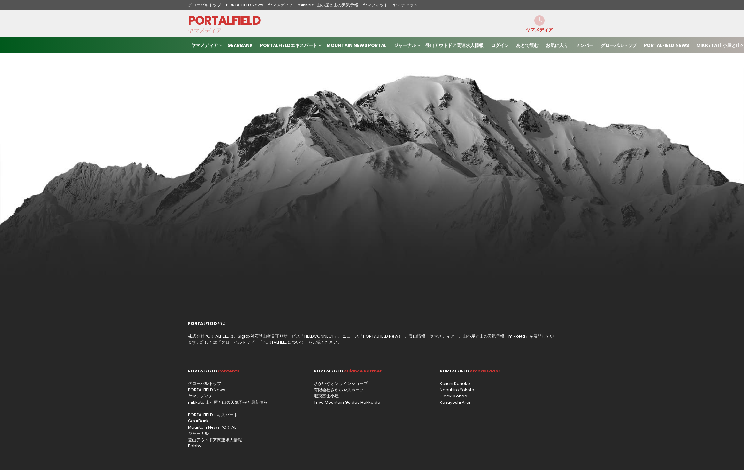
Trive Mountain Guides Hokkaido (347, 402)
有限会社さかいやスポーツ (339, 390)
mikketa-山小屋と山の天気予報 (328, 5)
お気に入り (557, 45)
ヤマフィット (375, 5)
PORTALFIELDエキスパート (288, 46)
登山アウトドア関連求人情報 (454, 45)
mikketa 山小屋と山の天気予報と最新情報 (228, 402)
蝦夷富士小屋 (326, 396)
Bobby (194, 446)
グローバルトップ (204, 5)
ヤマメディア (280, 5)
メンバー (584, 45)
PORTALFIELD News (244, 5)
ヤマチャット (405, 5)
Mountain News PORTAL (356, 45)
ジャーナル (405, 46)
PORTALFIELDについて (283, 342)
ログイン (500, 45)
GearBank (240, 45)
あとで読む (527, 45)
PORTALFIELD (224, 20)
